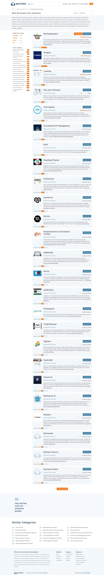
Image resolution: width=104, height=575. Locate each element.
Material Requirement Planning (19, 61)
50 (28, 49)
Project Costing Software (18, 71)
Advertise (58, 558)
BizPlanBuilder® (50, 34)
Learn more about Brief (80, 152)
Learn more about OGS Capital (53, 117)
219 (28, 90)
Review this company (86, 129)
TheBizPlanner (50, 324)
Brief (45, 144)
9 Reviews (89, 37)
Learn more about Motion (82, 223)
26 (28, 79)
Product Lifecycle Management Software (25, 532)
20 (28, 63)
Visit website (78, 33)
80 (28, 54)
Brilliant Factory (50, 452)
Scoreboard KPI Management (56, 126)
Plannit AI (47, 377)
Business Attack (50, 469)
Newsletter (75, 3)
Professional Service (17, 69)
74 (28, 75)
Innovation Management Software (18, 56)
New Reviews (69, 554)
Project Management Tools (23, 9)
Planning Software (17, 63)
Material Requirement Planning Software (53, 530)
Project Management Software (19, 73)
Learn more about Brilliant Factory (57, 461)
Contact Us (78, 564)
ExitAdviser (48, 179)
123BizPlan (48, 290)
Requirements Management (18, 79)
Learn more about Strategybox (73, 316)
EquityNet (48, 360)
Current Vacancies (80, 558)
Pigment (47, 341)
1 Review (89, 55)
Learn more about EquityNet (66, 369)
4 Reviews (89, 74)
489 (28, 73)
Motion (46, 216)
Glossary (68, 556)
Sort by (76, 13)
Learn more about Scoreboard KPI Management (61, 136)
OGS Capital (49, 107)
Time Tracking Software (18, 87)
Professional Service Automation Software (81, 532)
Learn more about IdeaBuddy (50, 263)
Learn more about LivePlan (53, 82)
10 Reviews (88, 110)
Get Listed (81, 3)
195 (28, 87)
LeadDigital (45, 572)
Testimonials (59, 560)
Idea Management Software (18, 53)
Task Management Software (19, 85)
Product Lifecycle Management (19, 65)
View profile (87, 33)
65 (28, 65)
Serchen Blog (79, 554)
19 (28, 59)
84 (28, 56)
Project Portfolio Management (19, 75)
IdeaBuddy (48, 252)
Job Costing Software (17, 59)
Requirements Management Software (52, 538)
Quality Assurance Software (19, 77)
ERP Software (16, 51)
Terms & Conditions (80, 562)
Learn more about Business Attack (52, 480)
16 (28, 77)
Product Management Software (19, 67)
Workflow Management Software (17, 90)
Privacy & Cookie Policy (81, 560)
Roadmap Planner (51, 160)
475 (28, 51)
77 (28, 69)
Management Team (80, 556)
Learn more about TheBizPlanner (74, 333)
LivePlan (47, 71)
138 (28, 83)
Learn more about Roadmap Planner (52, 170)
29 (28, 81)
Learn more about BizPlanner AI (51, 406)
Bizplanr (47, 414)
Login (91, 3)
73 (28, 67)
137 (28, 85)
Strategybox (49, 309)
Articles (68, 558)
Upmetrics (48, 197)
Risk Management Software (18, 83)
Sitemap (68, 560)
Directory (65, 4)
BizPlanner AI (49, 396)
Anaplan (47, 52)
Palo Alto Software (51, 90)
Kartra (46, 271)
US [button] (86, 4)
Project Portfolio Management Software (80, 535)
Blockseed (48, 433)
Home (13, 9)
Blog (70, 3)
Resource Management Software (20, 81)
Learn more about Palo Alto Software (74, 99)
